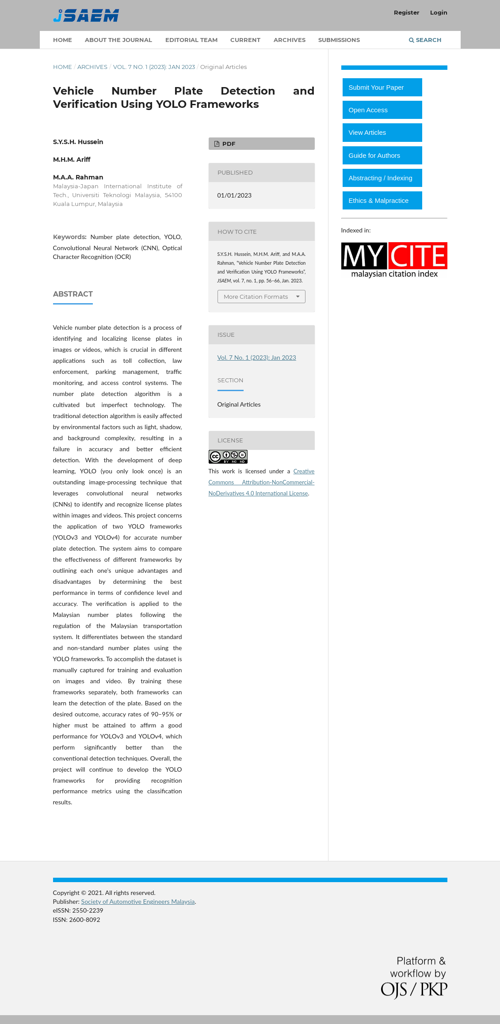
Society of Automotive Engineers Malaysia (138, 901)
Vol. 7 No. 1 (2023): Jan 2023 (154, 66)
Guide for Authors (375, 155)
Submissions (339, 39)
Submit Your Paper (376, 87)
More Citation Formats (256, 296)
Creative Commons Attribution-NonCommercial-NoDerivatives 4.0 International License (262, 482)
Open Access (368, 110)
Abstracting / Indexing (380, 178)
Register (407, 12)
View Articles (367, 132)
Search (425, 39)
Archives (289, 39)
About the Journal (118, 39)
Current (245, 39)
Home (62, 39)
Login (438, 12)
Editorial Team (191, 39)
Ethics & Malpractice (379, 200)
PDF (228, 143)
